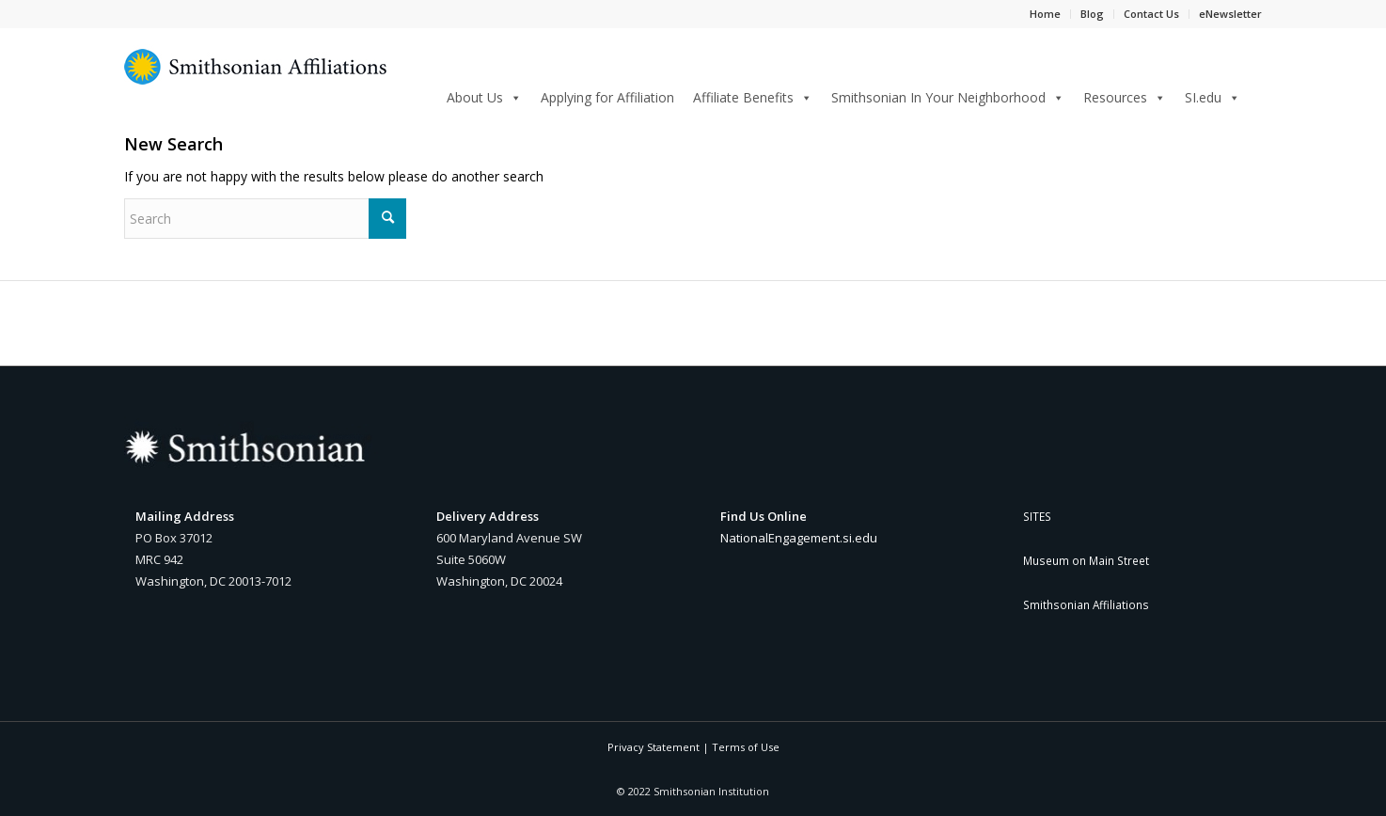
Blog (1092, 14)
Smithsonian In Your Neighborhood (947, 97)
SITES (1037, 516)
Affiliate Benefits (752, 97)
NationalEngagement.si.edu (798, 537)
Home (1045, 14)
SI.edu (1212, 97)
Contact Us (1151, 14)
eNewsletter (1230, 14)
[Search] (1256, 94)
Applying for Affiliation (607, 97)
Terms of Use (746, 747)
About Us (484, 97)
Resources (1124, 97)
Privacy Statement (653, 747)
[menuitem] (1256, 96)
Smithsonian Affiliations (1086, 604)
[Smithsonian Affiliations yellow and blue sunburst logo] (255, 77)
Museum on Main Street (1086, 560)
